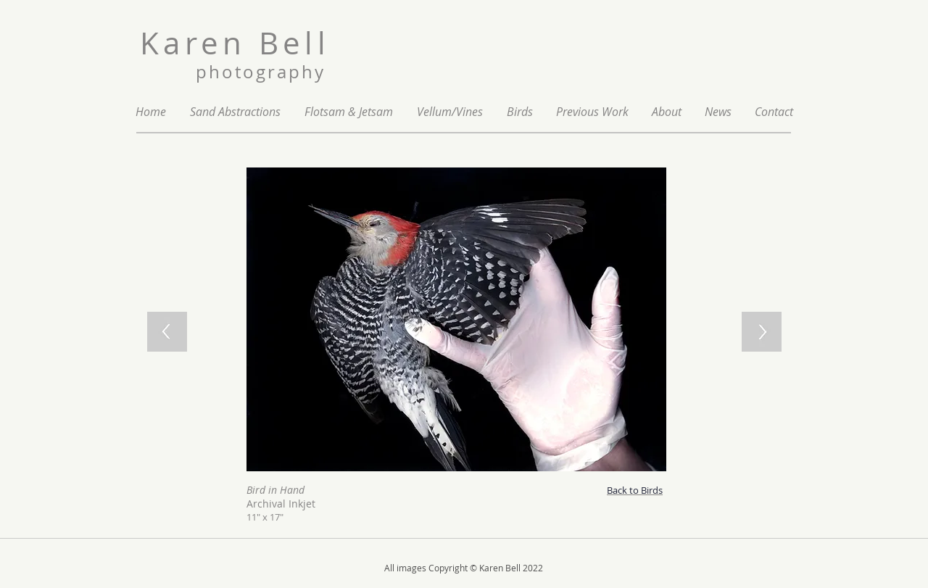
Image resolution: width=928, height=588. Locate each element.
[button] (592, 112)
